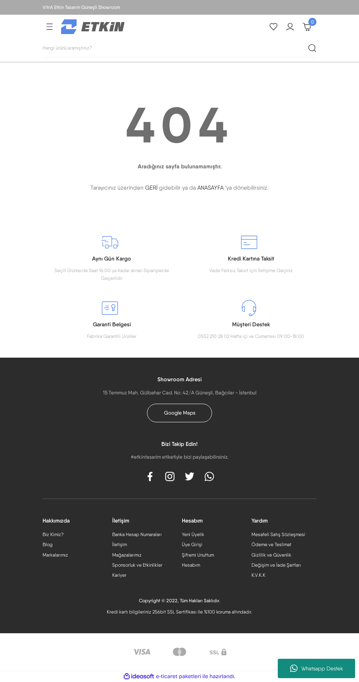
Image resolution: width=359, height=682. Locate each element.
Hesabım (191, 565)
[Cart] (307, 26)
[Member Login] (290, 26)
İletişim (119, 544)
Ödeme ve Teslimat (271, 544)
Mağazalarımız (127, 555)
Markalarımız (55, 555)
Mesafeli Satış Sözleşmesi (278, 534)
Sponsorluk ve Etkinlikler (137, 565)
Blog (48, 544)
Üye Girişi (192, 544)
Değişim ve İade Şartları (276, 565)
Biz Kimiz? (53, 534)
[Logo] (93, 26)
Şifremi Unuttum (198, 555)
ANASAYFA (210, 187)
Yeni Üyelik (193, 534)
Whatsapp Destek (316, 668)
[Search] (179, 48)
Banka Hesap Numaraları (137, 534)
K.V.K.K (258, 575)
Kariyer (119, 575)
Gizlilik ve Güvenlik (271, 555)
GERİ (151, 187)
